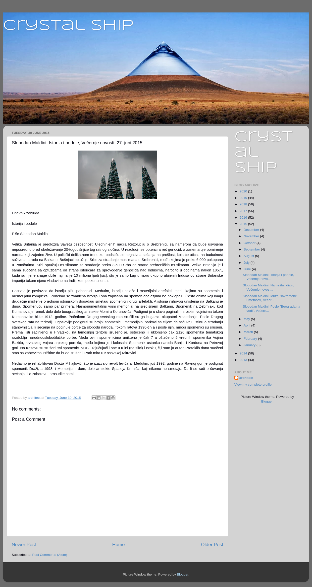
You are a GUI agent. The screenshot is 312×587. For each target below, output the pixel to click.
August (249, 256)
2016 (244, 217)
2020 (244, 191)
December (252, 230)
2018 (244, 204)
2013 (244, 360)
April (247, 325)
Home (118, 544)
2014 (244, 353)
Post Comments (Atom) (49, 555)
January (250, 345)
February (251, 338)
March (249, 332)
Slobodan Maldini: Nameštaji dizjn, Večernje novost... (268, 287)
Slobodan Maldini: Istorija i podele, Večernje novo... (268, 277)
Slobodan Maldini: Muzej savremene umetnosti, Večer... (270, 298)
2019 (244, 198)
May (247, 319)
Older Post (212, 544)
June (248, 269)
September (252, 249)
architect (246, 378)
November (252, 236)
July (247, 262)
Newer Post (24, 544)
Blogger (267, 401)
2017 (244, 211)
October (250, 243)
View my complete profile (253, 384)
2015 (244, 224)
